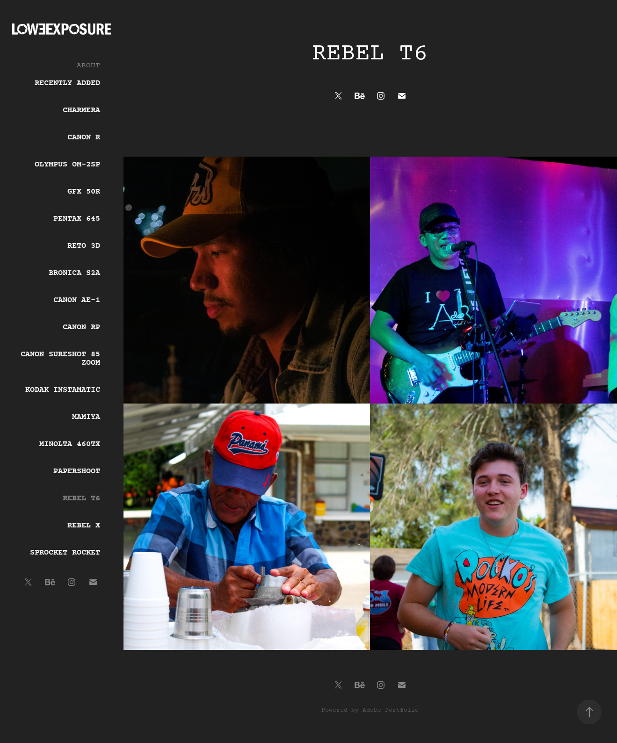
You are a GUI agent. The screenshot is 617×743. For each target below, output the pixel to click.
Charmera (81, 110)
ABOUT (88, 65)
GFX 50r (83, 192)
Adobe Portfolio (391, 710)
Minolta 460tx (69, 444)
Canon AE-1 (76, 300)
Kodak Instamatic (62, 390)
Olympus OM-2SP (67, 164)
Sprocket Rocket (65, 553)
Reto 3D (83, 246)
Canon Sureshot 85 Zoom (60, 358)
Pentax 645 (76, 219)
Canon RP (81, 327)
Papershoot (76, 471)
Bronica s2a (74, 273)
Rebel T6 (81, 498)
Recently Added (67, 83)
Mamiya (86, 417)
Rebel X (83, 525)
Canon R (83, 137)
